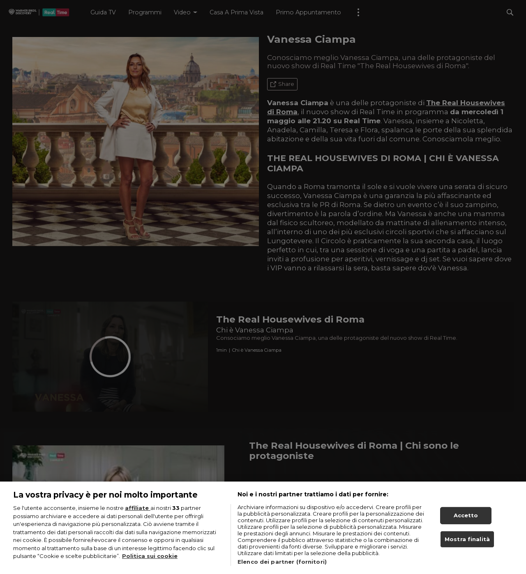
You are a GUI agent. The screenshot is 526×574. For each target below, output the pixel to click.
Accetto (466, 523)
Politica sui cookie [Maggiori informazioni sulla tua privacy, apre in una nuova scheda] (150, 563)
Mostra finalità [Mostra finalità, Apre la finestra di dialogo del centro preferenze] (467, 546)
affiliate (137, 515)
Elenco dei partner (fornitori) (282, 569)
